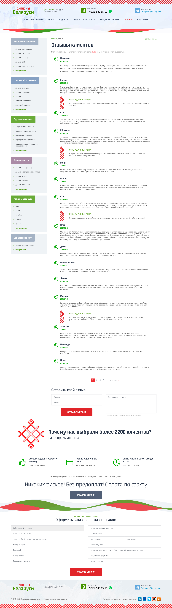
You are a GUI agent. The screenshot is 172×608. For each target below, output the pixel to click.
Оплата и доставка (84, 19)
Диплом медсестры (23, 176)
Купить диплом (49, 10)
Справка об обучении (24, 135)
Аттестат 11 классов (23, 101)
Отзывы (128, 19)
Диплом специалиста (24, 49)
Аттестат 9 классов (23, 105)
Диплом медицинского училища (28, 172)
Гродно (18, 224)
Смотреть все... (21, 71)
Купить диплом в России (25, 245)
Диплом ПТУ (20, 97)
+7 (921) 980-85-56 (99, 11)
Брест (18, 211)
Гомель (18, 219)
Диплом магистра (22, 58)
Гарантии (64, 19)
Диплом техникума (23, 92)
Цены (51, 19)
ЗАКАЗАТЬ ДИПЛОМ (86, 495)
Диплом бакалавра (23, 53)
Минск (18, 207)
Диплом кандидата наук (25, 66)
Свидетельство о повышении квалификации (27, 145)
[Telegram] (148, 10)
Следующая (112, 380)
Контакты (142, 19)
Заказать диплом (34, 19)
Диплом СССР (20, 62)
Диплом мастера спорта (25, 168)
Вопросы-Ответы (109, 19)
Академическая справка (25, 127)
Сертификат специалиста (25, 140)
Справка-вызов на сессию (26, 131)
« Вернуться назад (149, 39)
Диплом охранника (23, 185)
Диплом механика (22, 181)
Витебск (19, 215)
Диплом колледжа (23, 88)
